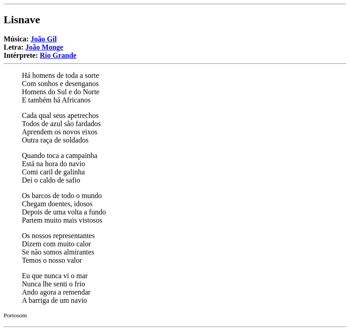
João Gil (44, 39)
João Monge (44, 47)
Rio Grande (58, 55)
